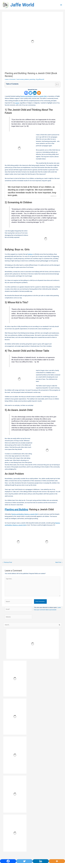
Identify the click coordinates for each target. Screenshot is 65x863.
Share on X (53, 204)
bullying (30, 262)
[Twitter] (30, 101)
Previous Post (7, 570)
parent (17, 111)
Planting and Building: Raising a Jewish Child (33, 104)
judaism (26, 87)
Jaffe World (30, 9)
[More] (39, 101)
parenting (32, 87)
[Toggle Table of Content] (56, 92)
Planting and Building (16, 517)
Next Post (59, 570)
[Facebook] (26, 101)
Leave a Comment (10, 87)
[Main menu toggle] (61, 9)
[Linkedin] (35, 101)
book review (20, 87)
